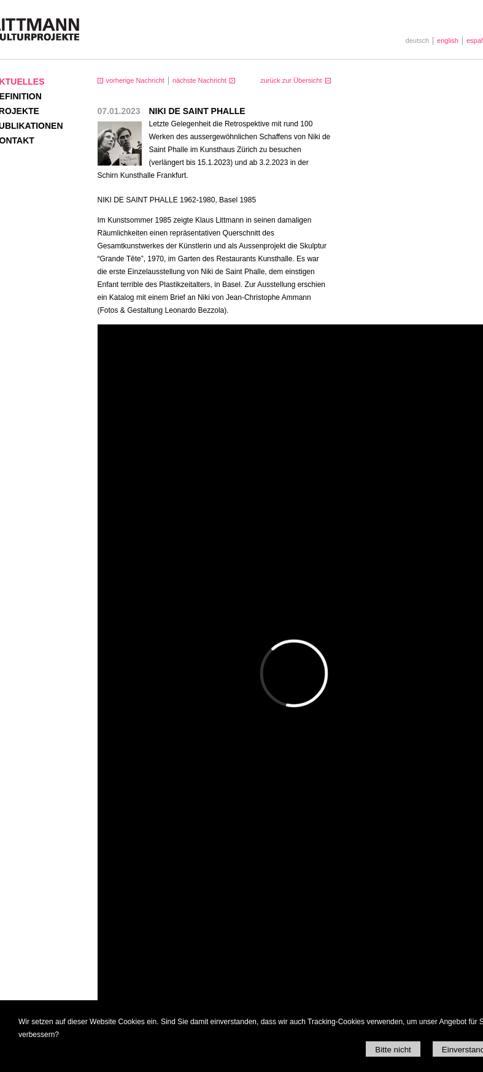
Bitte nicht (393, 1049)
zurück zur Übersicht (291, 80)
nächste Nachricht (199, 80)
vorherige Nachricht (135, 80)
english (447, 40)
